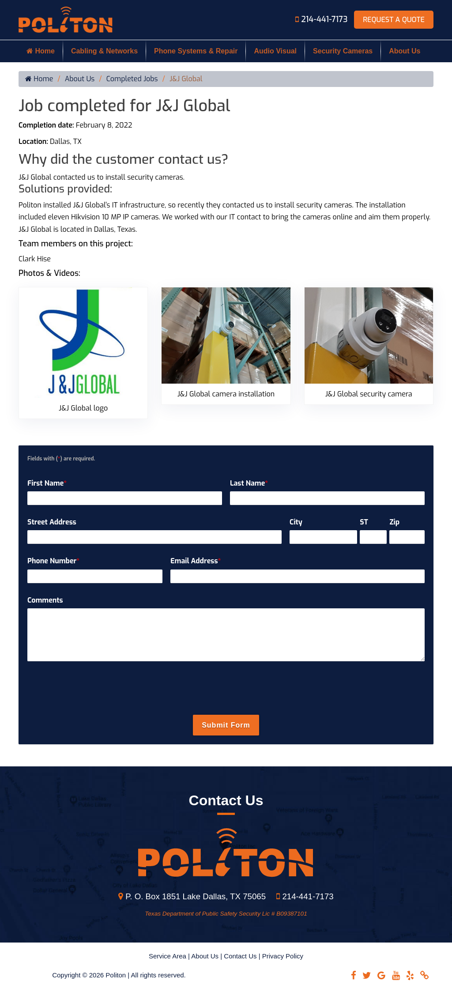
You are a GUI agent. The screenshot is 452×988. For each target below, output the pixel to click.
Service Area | (170, 956)
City (296, 522)
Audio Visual (275, 51)
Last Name (249, 483)
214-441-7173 (322, 19)
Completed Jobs (132, 79)
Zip (394, 522)
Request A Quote (394, 19)
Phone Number (53, 561)
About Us (404, 51)
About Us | (207, 956)
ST (364, 522)
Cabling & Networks (104, 51)
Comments (45, 600)
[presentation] (226, 689)
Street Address (51, 522)
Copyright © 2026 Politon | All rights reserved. (119, 975)
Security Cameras (343, 51)
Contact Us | (243, 956)
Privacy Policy (282, 956)
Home (40, 51)
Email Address (195, 561)
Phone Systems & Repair (195, 51)
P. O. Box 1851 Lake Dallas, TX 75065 (192, 896)
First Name (47, 483)
